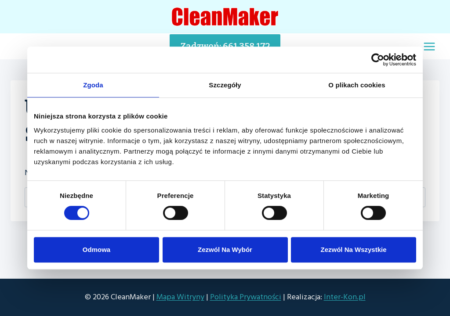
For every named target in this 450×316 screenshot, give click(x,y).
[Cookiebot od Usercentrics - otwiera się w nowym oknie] (377, 59)
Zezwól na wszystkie (353, 249)
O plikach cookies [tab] (356, 85)
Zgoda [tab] (93, 85)
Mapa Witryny (180, 297)
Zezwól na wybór (225, 249)
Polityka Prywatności (245, 297)
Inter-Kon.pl (345, 297)
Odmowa (96, 249)
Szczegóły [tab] (225, 85)
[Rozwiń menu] (429, 46)
